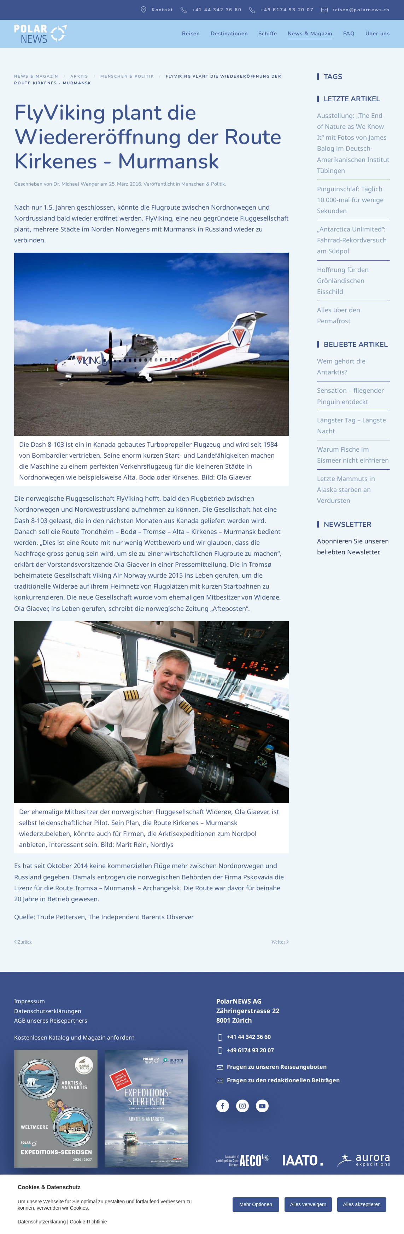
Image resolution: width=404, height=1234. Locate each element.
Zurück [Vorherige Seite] (23, 942)
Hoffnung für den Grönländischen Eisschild (343, 280)
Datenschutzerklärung (42, 1221)
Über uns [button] (377, 33)
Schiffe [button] (267, 33)
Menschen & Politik (203, 184)
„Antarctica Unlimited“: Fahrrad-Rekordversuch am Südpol (352, 240)
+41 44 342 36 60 (211, 9)
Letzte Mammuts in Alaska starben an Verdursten (346, 489)
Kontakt (156, 9)
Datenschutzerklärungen (47, 1011)
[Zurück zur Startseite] (40, 34)
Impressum (29, 1001)
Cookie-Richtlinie (88, 1221)
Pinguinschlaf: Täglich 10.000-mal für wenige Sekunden (350, 200)
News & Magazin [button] (310, 33)
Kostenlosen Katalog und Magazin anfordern (74, 1037)
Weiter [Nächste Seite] (280, 942)
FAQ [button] (349, 33)
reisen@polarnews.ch (355, 9)
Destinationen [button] (229, 33)
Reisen (191, 33)
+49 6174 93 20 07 (281, 9)
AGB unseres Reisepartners (50, 1020)
